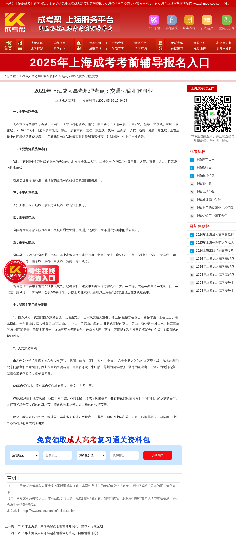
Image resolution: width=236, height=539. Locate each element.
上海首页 (8, 45)
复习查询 (95, 43)
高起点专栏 (66, 76)
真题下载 (199, 43)
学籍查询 (118, 48)
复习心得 (59, 48)
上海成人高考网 (30, 76)
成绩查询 (118, 43)
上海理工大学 (205, 159)
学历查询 (140, 48)
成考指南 (59, 43)
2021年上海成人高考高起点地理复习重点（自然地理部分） (59, 533)
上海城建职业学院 (208, 200)
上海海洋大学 (205, 168)
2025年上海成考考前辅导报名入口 (120, 62)
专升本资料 (224, 48)
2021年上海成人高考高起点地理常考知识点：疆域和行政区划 (60, 526)
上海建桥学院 (205, 192)
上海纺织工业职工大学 (211, 216)
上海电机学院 (205, 176)
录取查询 (95, 48)
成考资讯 (37, 43)
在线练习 (177, 48)
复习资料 (49, 76)
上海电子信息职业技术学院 (215, 208)
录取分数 (140, 43)
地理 (80, 76)
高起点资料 (224, 43)
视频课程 (199, 48)
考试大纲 (177, 43)
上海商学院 (204, 184)
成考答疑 (37, 48)
